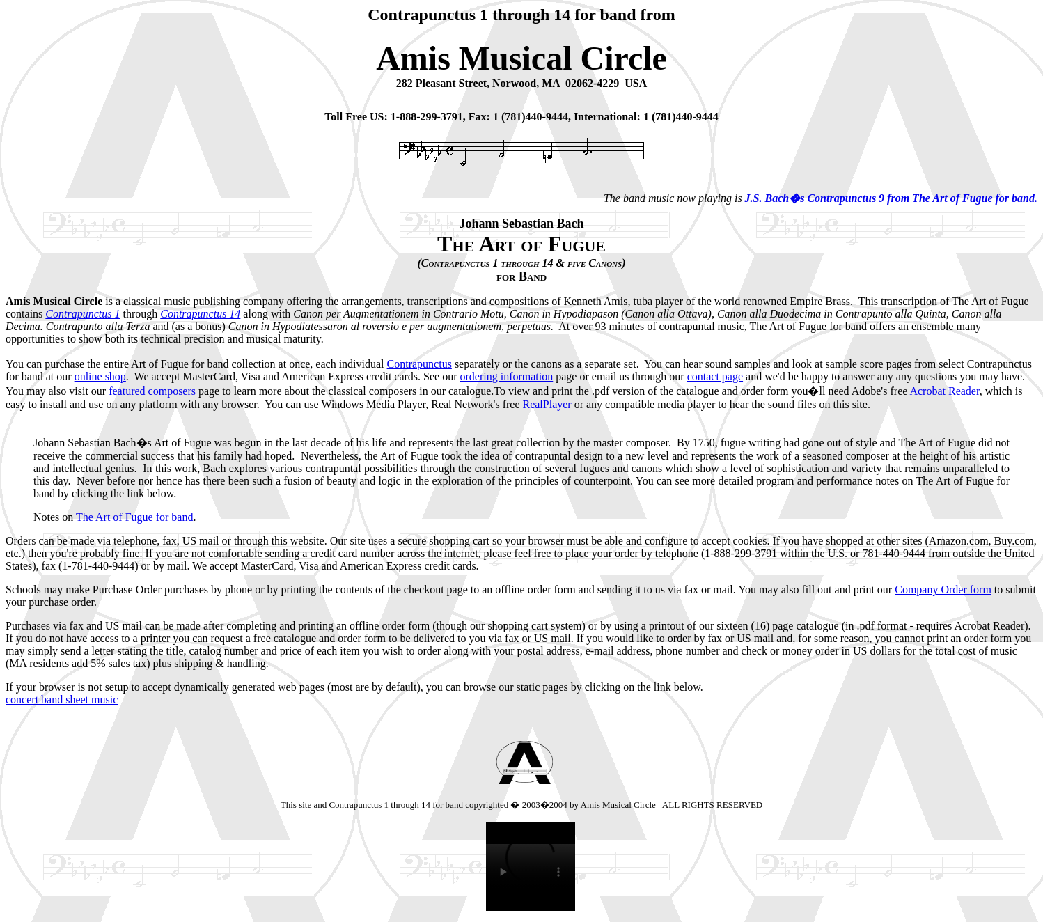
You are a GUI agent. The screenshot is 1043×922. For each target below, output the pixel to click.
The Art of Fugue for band (134, 517)
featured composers (152, 391)
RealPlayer (546, 404)
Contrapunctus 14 (200, 314)
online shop (100, 376)
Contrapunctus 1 (82, 314)
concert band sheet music (62, 699)
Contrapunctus (419, 364)
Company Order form (943, 589)
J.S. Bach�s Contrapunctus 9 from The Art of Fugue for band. (891, 198)
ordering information (507, 376)
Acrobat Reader (944, 391)
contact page (715, 376)
